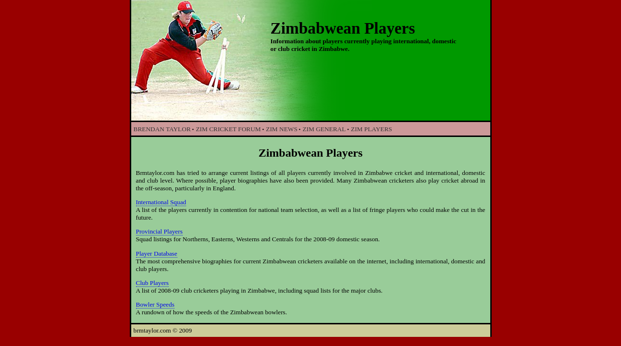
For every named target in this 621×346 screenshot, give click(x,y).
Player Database (156, 253)
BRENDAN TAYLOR (162, 129)
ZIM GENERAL (324, 129)
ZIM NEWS (282, 129)
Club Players (152, 282)
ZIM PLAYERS (371, 129)
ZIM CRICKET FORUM (228, 129)
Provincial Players (159, 231)
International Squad (161, 202)
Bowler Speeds (155, 304)
